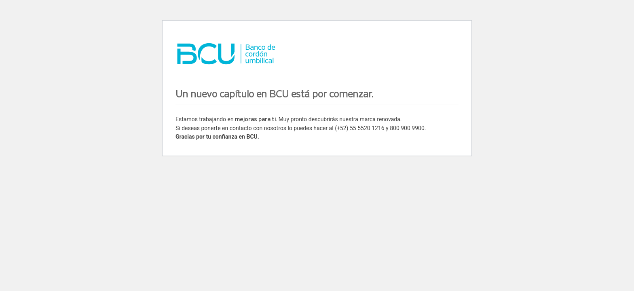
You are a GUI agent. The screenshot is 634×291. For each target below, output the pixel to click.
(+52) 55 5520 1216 (359, 128)
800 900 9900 (407, 128)
